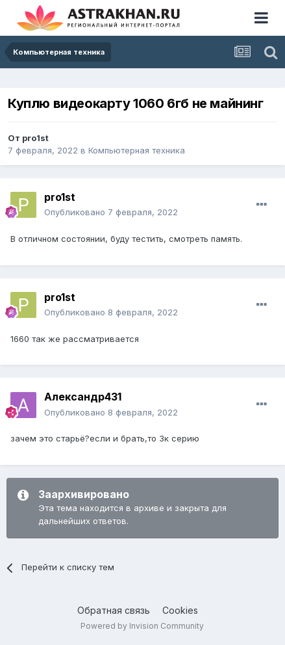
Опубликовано (111, 212)
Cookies (180, 610)
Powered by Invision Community (142, 626)
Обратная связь (113, 610)
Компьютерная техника (136, 150)
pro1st (35, 138)
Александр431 (82, 396)
